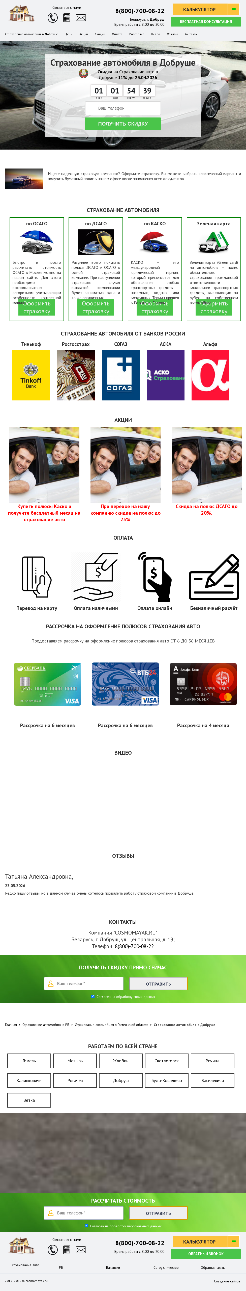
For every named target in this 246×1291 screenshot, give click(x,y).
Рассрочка (136, 34)
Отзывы (172, 34)
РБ (61, 1267)
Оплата (117, 34)
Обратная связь (213, 1267)
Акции (83, 34)
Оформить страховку (37, 307)
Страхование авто (25, 1265)
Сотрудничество (166, 1267)
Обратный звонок (206, 1253)
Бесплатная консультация (206, 21)
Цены (69, 34)
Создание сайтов (227, 1281)
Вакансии (113, 1267)
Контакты (190, 34)
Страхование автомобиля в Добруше (31, 34)
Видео (155, 34)
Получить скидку (123, 124)
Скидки (100, 34)
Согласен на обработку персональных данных (125, 1226)
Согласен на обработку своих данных (125, 996)
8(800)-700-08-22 (139, 11)
